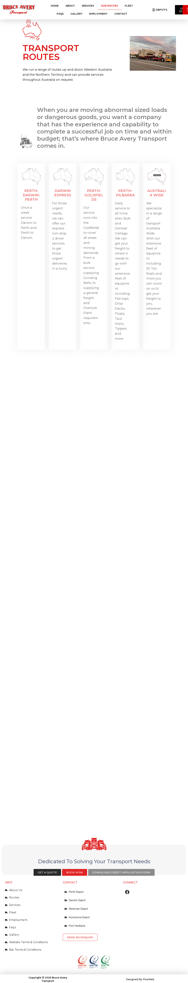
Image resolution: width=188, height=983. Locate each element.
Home (55, 5)
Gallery (76, 13)
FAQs (60, 13)
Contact (120, 13)
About (70, 5)
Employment (98, 13)
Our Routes (109, 5)
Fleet (129, 5)
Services (88, 5)
